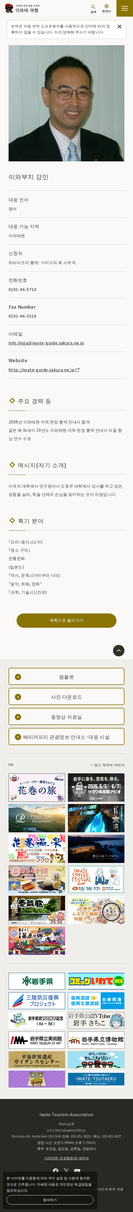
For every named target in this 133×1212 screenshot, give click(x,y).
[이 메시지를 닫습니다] (119, 26)
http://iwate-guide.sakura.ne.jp (44, 370)
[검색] (93, 9)
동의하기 (50, 1199)
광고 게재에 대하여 (109, 764)
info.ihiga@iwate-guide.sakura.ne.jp (46, 343)
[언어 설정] (106, 9)
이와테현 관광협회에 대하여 (66, 1157)
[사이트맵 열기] (124, 8)
